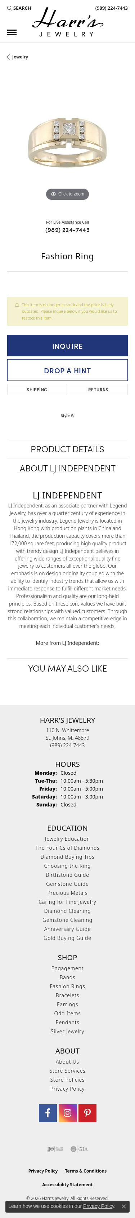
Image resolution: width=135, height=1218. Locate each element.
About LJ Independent (68, 468)
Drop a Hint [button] (67, 370)
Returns (98, 389)
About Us (67, 1061)
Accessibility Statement (67, 1185)
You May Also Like (67, 668)
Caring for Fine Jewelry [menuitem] (67, 901)
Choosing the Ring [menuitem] (67, 865)
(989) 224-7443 (67, 229)
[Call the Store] (67, 745)
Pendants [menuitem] (67, 1022)
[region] (67, 142)
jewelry (20, 57)
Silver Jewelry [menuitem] (67, 1031)
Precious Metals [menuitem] (68, 892)
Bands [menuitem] (68, 977)
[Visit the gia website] (79, 1149)
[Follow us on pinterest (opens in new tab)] (87, 1113)
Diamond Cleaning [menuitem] (67, 910)
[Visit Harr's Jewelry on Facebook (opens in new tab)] (48, 1113)
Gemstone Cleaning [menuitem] (67, 919)
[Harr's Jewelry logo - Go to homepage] (68, 22)
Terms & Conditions (86, 1171)
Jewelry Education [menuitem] (67, 838)
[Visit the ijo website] (55, 1149)
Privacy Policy (67, 1088)
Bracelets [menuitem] (67, 995)
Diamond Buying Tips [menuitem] (68, 856)
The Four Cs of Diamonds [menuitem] (67, 847)
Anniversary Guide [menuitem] (67, 928)
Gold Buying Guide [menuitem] (67, 938)
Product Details (67, 448)
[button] (19, 8)
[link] (111, 8)
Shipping (37, 389)
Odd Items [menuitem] (67, 1013)
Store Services (67, 1070)
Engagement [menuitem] (67, 968)
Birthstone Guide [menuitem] (67, 874)
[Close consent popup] (124, 1206)
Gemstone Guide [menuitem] (67, 883)
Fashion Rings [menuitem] (67, 986)
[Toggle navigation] (12, 32)
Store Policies (67, 1079)
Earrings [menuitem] (67, 1004)
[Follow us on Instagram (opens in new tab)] (68, 1113)
